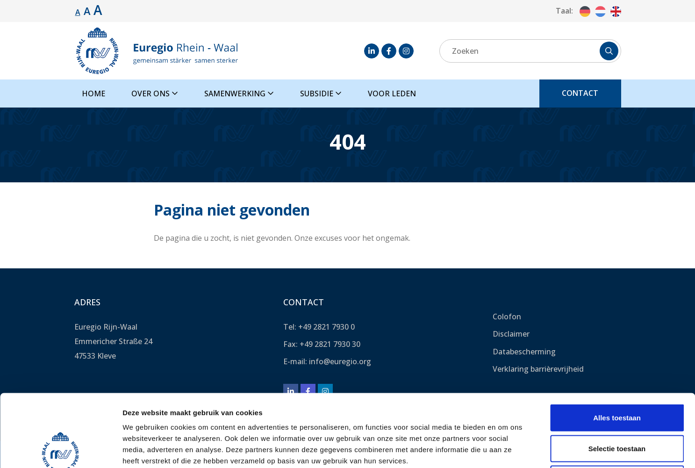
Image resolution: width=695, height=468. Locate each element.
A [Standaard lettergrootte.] (77, 12)
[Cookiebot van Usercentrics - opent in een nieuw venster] (60, 450)
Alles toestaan (617, 345)
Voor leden (392, 93)
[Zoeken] (530, 51)
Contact (580, 93)
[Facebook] (388, 50)
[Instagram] (406, 50)
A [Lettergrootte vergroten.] (87, 11)
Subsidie (321, 93)
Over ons (154, 93)
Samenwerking (239, 93)
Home (93, 93)
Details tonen (505, 450)
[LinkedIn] (371, 50)
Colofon (507, 316)
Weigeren (616, 406)
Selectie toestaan (617, 376)
